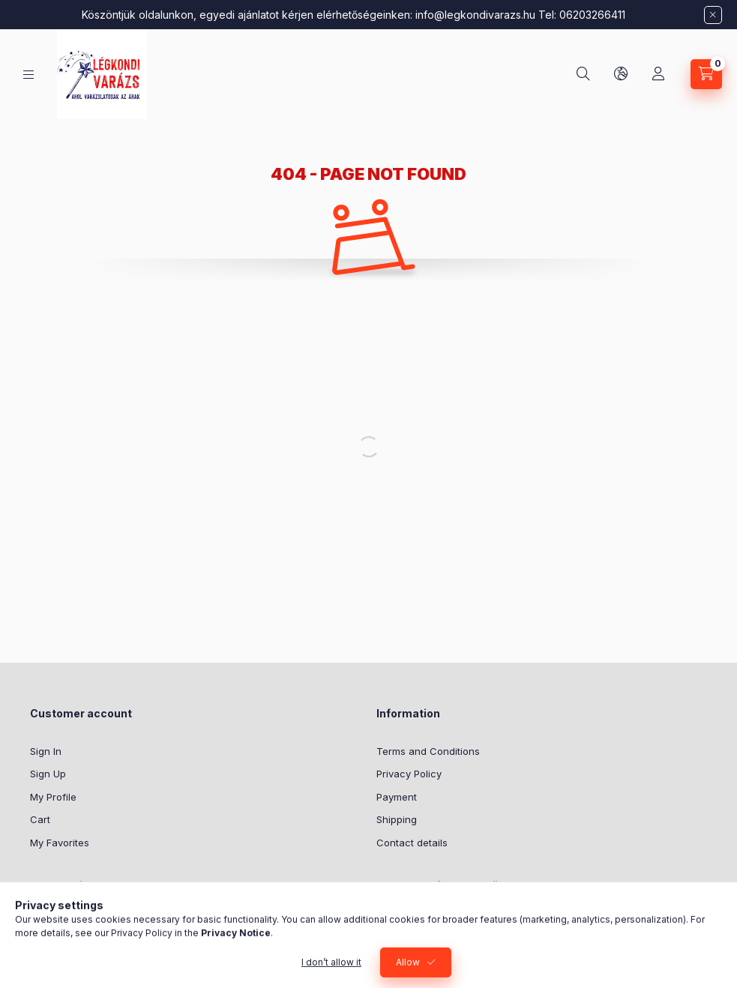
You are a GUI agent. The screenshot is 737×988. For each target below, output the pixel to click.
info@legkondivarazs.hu (475, 14)
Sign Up (48, 774)
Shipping (396, 819)
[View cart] (706, 74)
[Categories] (28, 74)
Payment (396, 797)
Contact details (412, 843)
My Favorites (59, 843)
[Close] (713, 15)
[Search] (583, 74)
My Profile (53, 797)
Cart (40, 819)
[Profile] (658, 74)
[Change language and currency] (621, 74)
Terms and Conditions (428, 751)
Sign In (45, 751)
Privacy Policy (409, 774)
